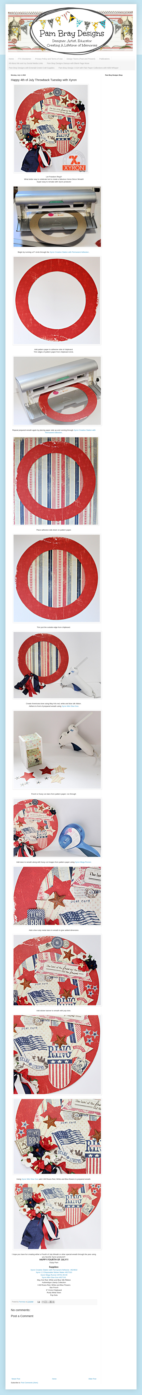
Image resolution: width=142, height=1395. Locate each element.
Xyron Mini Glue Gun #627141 (54, 1277)
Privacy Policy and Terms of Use (49, 59)
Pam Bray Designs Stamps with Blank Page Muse (68, 63)
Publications (104, 59)
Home (11, 59)
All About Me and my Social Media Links (26, 63)
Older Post (92, 1379)
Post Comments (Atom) (29, 1383)
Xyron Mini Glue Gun (70, 706)
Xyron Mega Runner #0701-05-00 (54, 1275)
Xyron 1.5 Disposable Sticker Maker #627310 (54, 1272)
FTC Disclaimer (24, 59)
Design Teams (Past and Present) (81, 59)
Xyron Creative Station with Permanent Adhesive (69, 252)
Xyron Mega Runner (83, 862)
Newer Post (16, 1379)
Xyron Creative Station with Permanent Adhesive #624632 (53, 1270)
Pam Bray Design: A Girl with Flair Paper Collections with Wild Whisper (89, 68)
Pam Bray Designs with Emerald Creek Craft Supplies (31, 68)
